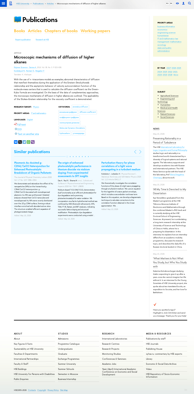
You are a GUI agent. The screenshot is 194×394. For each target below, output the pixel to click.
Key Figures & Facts (23, 343)
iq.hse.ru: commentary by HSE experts (164, 353)
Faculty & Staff (21, 363)
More (176, 74)
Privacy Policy (53, 390)
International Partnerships (26, 358)
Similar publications (32, 151)
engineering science (166, 32)
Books (19, 30)
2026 (174, 68)
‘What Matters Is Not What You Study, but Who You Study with (170, 262)
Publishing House (154, 348)
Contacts (32, 390)
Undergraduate (65, 348)
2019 (165, 74)
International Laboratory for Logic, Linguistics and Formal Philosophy (170, 148)
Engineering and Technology (166, 100)
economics (162, 29)
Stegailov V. (40, 71)
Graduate (62, 353)
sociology (161, 44)
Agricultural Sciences (169, 95)
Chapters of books (61, 30)
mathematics (175, 41)
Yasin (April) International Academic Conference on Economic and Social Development (119, 372)
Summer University (67, 363)
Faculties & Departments (25, 353)
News (156, 128)
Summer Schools (66, 369)
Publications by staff (156, 338)
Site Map (64, 390)
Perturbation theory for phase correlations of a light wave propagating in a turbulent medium (120, 166)
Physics (36, 107)
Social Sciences (167, 117)
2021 (175, 71)
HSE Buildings (20, 369)
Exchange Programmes (68, 358)
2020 (159, 74)
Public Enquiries (21, 379)
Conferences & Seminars (114, 358)
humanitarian (163, 35)
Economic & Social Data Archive (161, 363)
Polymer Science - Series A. (25, 67)
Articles (35, 30)
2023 (165, 71)
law (176, 38)
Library (149, 358)
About (18, 333)
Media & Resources (158, 333)
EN (171, 3)
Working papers (95, 30)
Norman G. (30, 71)
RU (167, 3)
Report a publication (23, 39)
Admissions (63, 338)
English (30, 119)
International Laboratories (114, 338)
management (163, 41)
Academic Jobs (109, 363)
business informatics (166, 26)
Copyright (41, 390)
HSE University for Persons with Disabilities (34, 374)
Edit (185, 390)
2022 (170, 71)
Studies (63, 333)
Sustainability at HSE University (28, 348)
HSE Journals (152, 343)
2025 (179, 68)
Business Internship (67, 379)
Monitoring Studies (111, 353)
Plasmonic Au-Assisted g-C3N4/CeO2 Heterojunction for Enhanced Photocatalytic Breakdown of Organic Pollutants (32, 167)
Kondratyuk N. (19, 71)
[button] (67, 156)
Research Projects (110, 348)
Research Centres (110, 343)
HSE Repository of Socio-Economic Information (163, 375)
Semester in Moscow (68, 374)
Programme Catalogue (69, 343)
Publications (39, 19)
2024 (159, 71)
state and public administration (164, 49)
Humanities (165, 104)
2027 (169, 68)
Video (149, 369)
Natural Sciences (167, 114)
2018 (170, 74)
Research (108, 333)
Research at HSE (42, 39)
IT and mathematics (165, 38)
